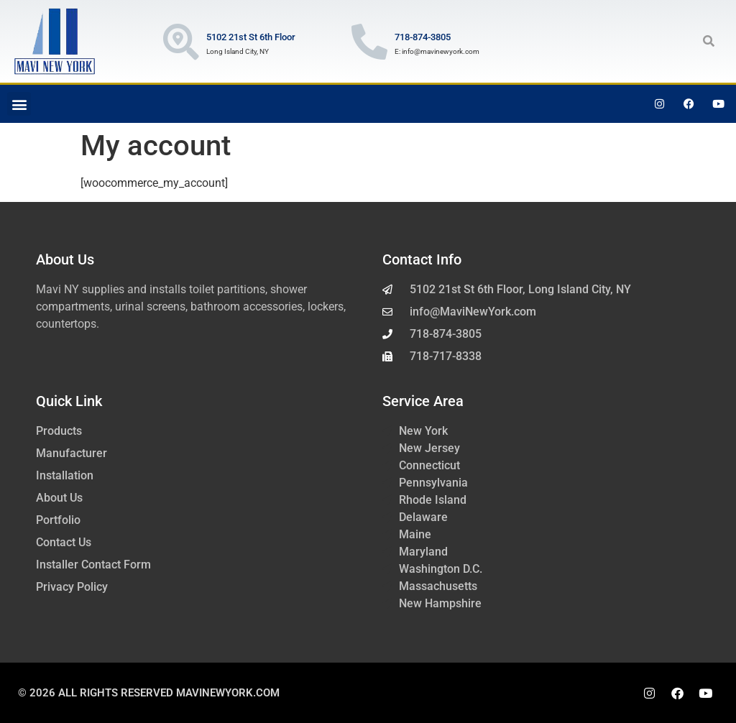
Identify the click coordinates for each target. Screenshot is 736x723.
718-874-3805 (423, 37)
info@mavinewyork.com (440, 51)
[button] (708, 41)
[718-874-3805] (369, 42)
